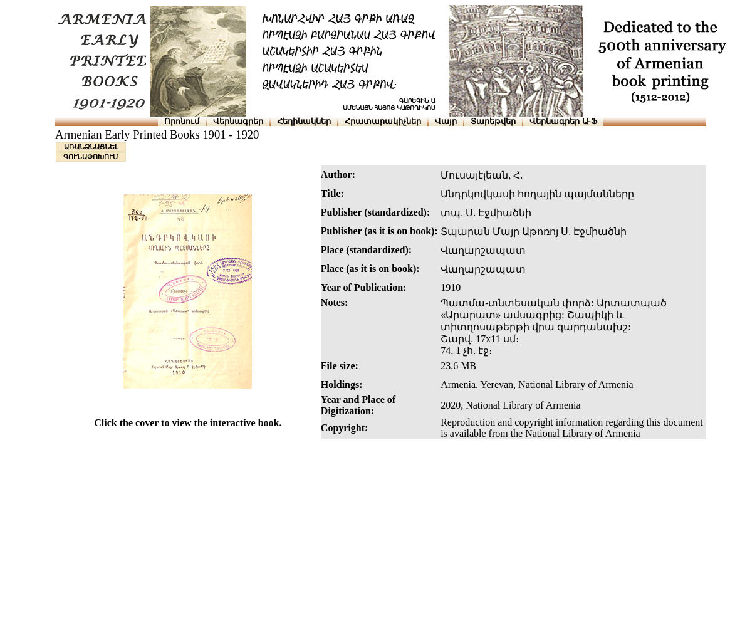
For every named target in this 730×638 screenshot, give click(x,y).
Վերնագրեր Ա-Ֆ (563, 121)
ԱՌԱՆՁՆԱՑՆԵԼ (91, 146)
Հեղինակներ (304, 121)
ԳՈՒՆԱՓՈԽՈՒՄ (90, 156)
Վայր (446, 121)
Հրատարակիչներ (383, 121)
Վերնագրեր (238, 121)
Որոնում (181, 121)
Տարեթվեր (493, 121)
